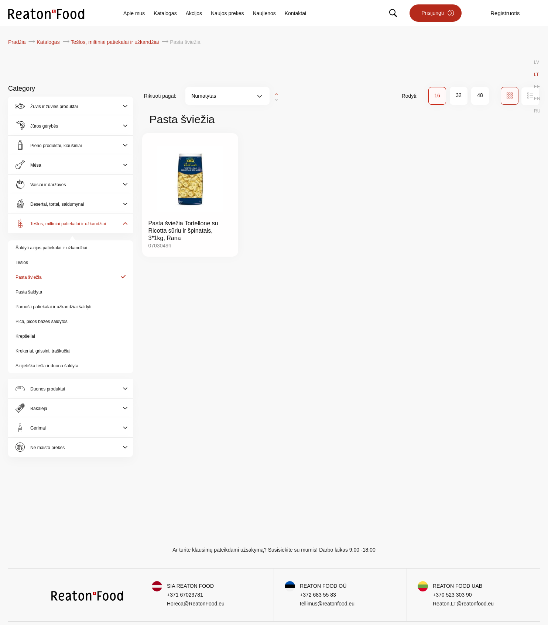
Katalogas (165, 13)
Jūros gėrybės (44, 126)
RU (537, 111)
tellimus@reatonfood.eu (327, 604)
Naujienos (264, 13)
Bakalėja (38, 408)
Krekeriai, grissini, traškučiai (43, 351)
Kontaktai (295, 13)
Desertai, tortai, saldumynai (57, 204)
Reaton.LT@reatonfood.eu (463, 604)
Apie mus (134, 13)
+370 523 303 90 (452, 595)
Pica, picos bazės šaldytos (42, 321)
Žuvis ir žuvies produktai (54, 106)
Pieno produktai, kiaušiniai (56, 145)
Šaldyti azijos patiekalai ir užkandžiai (51, 247)
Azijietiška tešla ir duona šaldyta (47, 365)
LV (537, 62)
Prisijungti (432, 13)
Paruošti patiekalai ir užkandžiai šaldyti (53, 306)
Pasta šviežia (29, 277)
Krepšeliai (25, 336)
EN (537, 98)
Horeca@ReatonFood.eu (196, 604)
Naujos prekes (227, 13)
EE (537, 86)
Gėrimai (38, 428)
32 (459, 95)
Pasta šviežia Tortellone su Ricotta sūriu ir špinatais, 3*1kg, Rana (183, 230)
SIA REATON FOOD (190, 586)
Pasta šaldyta (29, 292)
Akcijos (194, 13)
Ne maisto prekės (47, 447)
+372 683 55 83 (318, 595)
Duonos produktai (47, 389)
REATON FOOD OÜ (323, 586)
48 (480, 95)
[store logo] (46, 13)
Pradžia (17, 42)
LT (536, 74)
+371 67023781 (185, 595)
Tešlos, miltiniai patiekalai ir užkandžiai (116, 42)
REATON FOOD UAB (457, 586)
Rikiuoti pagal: (160, 96)
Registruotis (505, 13)
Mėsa (35, 165)
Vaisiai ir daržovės (48, 184)
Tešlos (22, 262)
